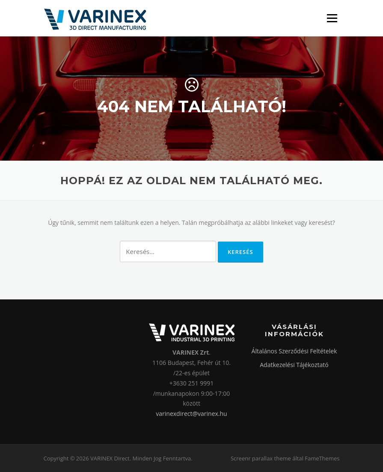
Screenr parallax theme (261, 458)
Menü (331, 18)
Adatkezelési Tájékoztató (294, 365)
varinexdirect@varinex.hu (191, 413)
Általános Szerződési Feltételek (294, 351)
